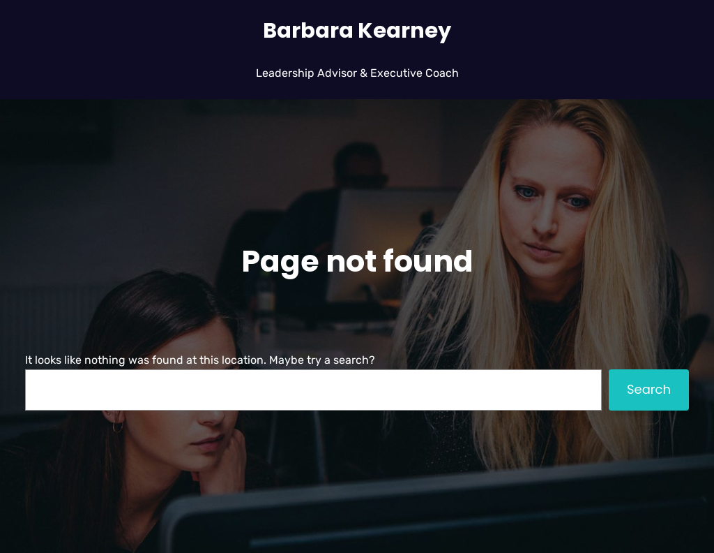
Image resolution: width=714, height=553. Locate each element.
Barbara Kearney (357, 30)
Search (649, 389)
